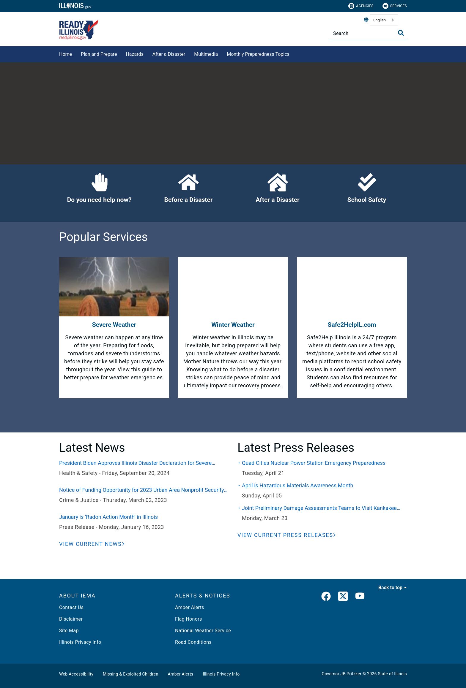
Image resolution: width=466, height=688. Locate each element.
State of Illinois (392, 673)
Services (394, 6)
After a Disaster (168, 54)
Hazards (134, 54)
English (379, 20)
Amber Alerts (189, 607)
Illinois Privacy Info (80, 642)
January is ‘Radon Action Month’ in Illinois (108, 517)
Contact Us (71, 607)
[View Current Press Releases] (286, 535)
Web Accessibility (76, 674)
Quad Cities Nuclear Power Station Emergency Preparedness (313, 463)
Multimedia (206, 54)
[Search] (368, 33)
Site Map (69, 630)
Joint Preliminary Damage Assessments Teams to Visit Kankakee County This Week (319, 508)
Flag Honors (188, 619)
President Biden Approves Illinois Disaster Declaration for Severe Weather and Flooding (135, 463)
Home (65, 54)
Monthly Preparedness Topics (258, 54)
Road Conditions (193, 642)
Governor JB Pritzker (342, 673)
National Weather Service (203, 630)
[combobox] (384, 20)
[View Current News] (92, 544)
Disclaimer (71, 619)
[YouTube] (360, 597)
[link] (326, 597)
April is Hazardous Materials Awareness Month (297, 485)
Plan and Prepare (99, 54)
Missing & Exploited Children (130, 674)
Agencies (361, 6)
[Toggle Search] (401, 33)
